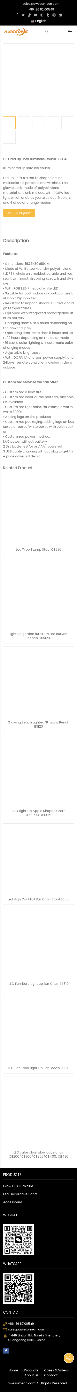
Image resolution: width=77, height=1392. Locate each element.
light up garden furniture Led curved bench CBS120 (38, 636)
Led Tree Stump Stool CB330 (38, 550)
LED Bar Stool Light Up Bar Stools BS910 (38, 1068)
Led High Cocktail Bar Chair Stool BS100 (38, 899)
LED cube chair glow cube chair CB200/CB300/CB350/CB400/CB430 (38, 1154)
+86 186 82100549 (41, 9)
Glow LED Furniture (18, 1186)
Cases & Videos (56, 1370)
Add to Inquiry (19, 213)
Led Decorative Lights (20, 1194)
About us (31, 1375)
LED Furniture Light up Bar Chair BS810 (38, 984)
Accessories (13, 1202)
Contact (51, 1375)
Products (31, 1370)
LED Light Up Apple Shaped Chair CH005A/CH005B (38, 813)
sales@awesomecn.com (41, 4)
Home (13, 1370)
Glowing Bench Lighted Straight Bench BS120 (38, 724)
